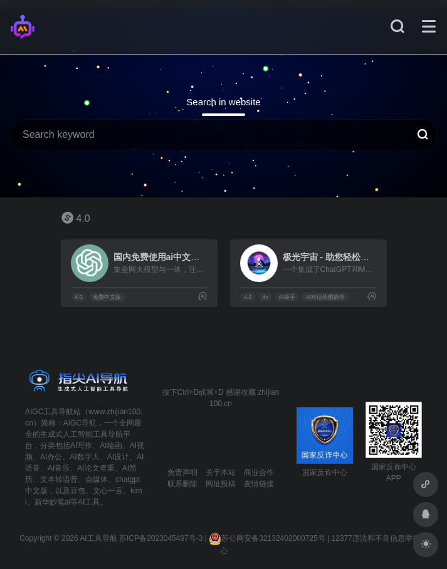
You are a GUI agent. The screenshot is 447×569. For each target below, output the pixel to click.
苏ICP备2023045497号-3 (160, 538)
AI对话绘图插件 (325, 297)
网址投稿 (221, 483)
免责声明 (182, 472)
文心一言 (108, 490)
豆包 (77, 490)
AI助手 (286, 297)
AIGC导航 (80, 423)
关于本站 (221, 472)
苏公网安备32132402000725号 (267, 538)
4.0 (79, 297)
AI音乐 (59, 468)
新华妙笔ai (52, 502)
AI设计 (118, 456)
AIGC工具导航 (49, 411)
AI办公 (51, 456)
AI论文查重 (95, 468)
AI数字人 (84, 456)
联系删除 (182, 483)
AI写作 (81, 445)
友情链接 (259, 483)
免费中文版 (107, 297)
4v (265, 297)
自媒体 (96, 479)
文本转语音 (59, 479)
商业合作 (259, 472)
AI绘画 (111, 445)
